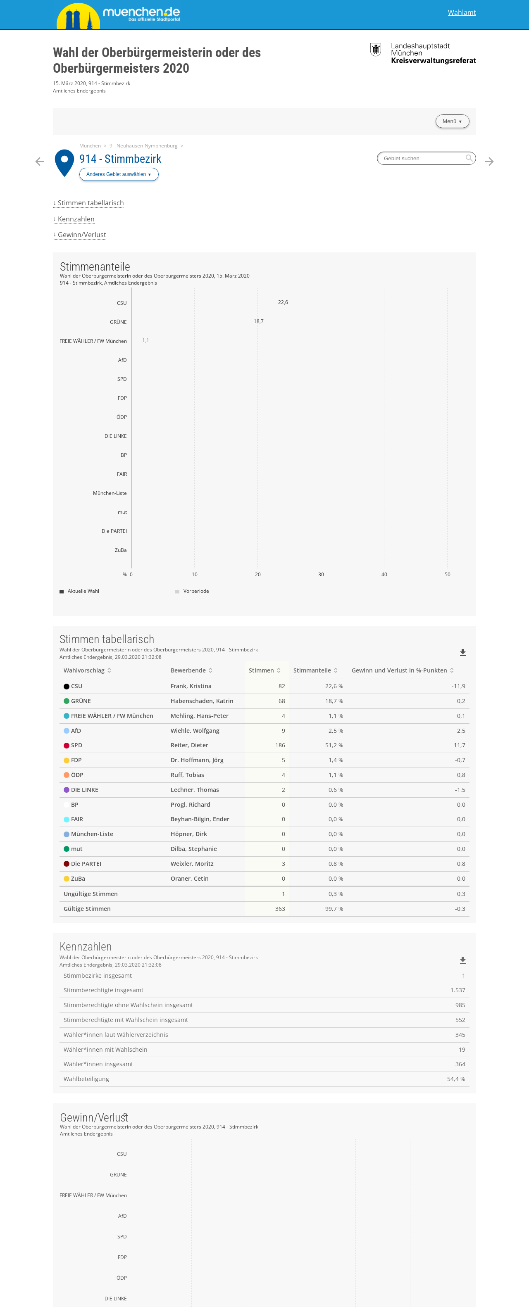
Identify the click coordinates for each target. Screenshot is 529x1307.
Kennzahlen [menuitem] (76, 218)
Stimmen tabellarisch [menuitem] (91, 202)
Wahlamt (462, 12)
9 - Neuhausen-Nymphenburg (144, 145)
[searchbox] (426, 158)
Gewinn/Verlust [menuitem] (82, 234)
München (90, 145)
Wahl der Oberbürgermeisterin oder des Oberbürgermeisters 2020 (157, 60)
